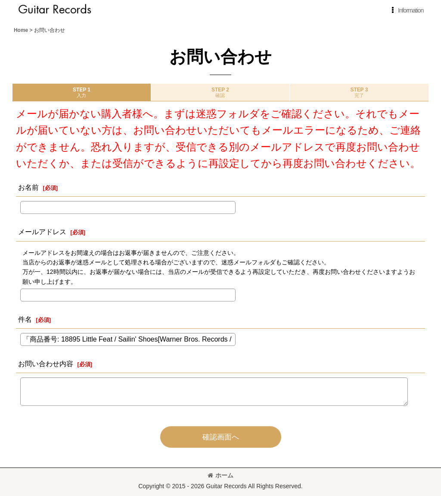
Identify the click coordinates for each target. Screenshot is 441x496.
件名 (25, 319)
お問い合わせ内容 (45, 363)
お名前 (28, 187)
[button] (406, 10)
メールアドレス (42, 231)
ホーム (220, 475)
